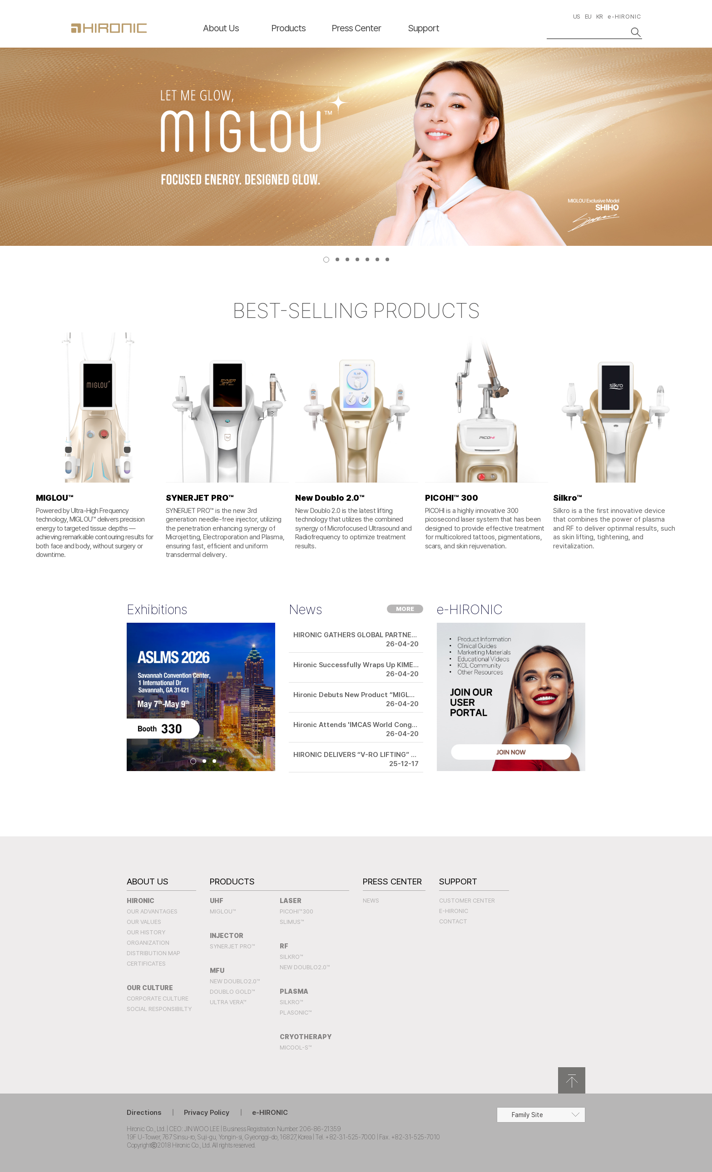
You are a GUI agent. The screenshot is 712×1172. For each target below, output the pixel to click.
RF (284, 946)
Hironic (140, 900)
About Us (221, 28)
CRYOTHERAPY (306, 1036)
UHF (216, 900)
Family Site (527, 1114)
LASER (291, 900)
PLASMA (294, 991)
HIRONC (109, 28)
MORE (405, 609)
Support (423, 28)
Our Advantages (152, 911)
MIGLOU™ (223, 911)
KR (599, 16)
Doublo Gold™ (232, 991)
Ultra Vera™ (228, 1002)
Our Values (144, 921)
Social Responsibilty (159, 1009)
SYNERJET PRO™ (232, 946)
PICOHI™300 (296, 911)
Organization (148, 942)
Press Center (356, 28)
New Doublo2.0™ (235, 981)
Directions (144, 1113)
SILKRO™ (291, 956)
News (371, 900)
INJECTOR (226, 935)
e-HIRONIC (624, 16)
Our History (146, 932)
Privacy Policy (206, 1113)
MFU (217, 970)
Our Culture (150, 987)
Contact (453, 921)
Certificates (146, 963)
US (576, 16)
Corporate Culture (157, 998)
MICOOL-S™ (296, 1047)
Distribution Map (153, 953)
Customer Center (467, 900)
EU (588, 16)
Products (288, 28)
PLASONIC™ (296, 1012)
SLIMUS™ (292, 921)
